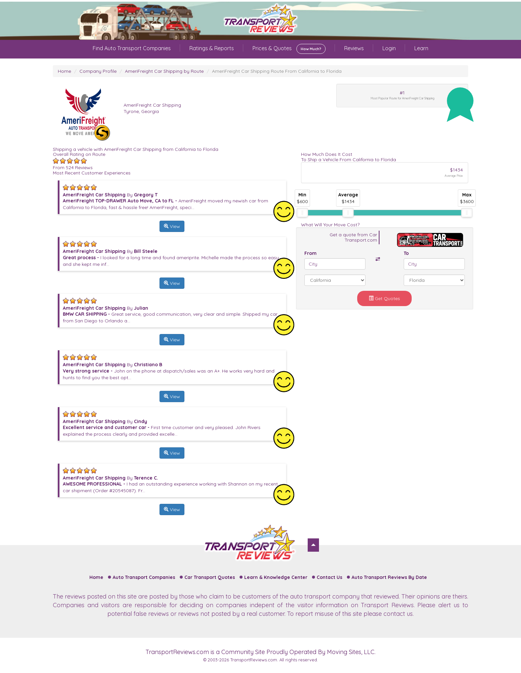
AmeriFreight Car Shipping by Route (164, 71)
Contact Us (329, 577)
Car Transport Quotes (209, 577)
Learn (421, 48)
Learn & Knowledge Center (275, 577)
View (172, 226)
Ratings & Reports (211, 48)
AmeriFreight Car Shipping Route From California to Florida (277, 71)
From (310, 253)
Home (64, 71)
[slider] (302, 212)
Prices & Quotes (289, 49)
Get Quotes (384, 298)
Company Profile (98, 71)
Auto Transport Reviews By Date (389, 577)
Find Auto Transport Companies (132, 48)
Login (389, 48)
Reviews (354, 48)
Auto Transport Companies (144, 577)
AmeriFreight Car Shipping (152, 105)
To (406, 253)
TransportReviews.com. (254, 659)
